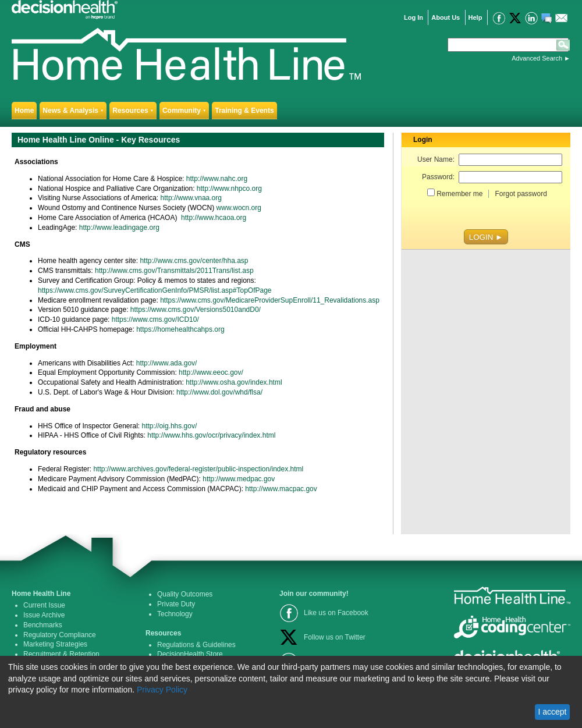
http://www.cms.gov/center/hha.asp (194, 261)
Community (184, 110)
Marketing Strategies (55, 644)
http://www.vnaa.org (191, 198)
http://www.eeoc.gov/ (211, 372)
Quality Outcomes (184, 594)
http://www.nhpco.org (229, 188)
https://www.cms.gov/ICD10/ (155, 319)
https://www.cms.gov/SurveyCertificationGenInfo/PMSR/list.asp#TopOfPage (155, 290)
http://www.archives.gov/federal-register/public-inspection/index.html (198, 469)
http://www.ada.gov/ (165, 363)
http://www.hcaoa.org (213, 218)
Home (24, 110)
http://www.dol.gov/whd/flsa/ (219, 392)
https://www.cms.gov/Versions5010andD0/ (195, 310)
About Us (445, 17)
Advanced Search (537, 58)
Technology (175, 614)
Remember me (459, 194)
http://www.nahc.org (216, 179)
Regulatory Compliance (59, 635)
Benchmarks (42, 625)
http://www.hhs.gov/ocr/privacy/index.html (211, 435)
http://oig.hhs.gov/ (169, 426)
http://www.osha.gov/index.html (234, 382)
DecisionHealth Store (190, 654)
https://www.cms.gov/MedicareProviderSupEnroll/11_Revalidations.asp (269, 300)
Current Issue (44, 605)
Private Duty (176, 604)
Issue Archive (44, 615)
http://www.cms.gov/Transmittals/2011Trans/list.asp (174, 271)
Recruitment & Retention (61, 654)
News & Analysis (73, 110)
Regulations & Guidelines (196, 645)
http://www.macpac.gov (281, 489)
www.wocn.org (239, 208)
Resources (133, 110)
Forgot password (520, 194)
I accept (552, 711)
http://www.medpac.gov (239, 479)
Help (475, 17)
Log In (413, 17)
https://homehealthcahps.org (180, 329)
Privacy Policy (162, 689)
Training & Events (244, 110)
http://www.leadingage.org (119, 227)
